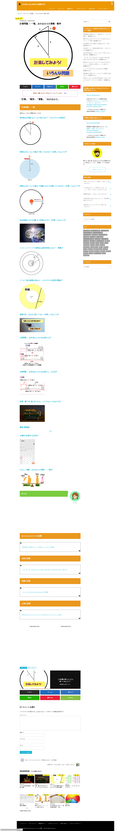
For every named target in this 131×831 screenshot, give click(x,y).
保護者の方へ (70, 8)
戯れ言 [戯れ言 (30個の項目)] (86, 245)
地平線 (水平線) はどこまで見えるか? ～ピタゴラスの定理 (41, 118)
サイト (21, 745)
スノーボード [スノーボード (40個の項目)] (103, 234)
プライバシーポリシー (103, 8)
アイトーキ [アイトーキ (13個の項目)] (104, 230)
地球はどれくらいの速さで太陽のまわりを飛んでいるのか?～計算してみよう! (49, 186)
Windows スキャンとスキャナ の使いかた (95, 205)
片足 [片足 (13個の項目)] (105, 249)
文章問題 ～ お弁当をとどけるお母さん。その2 (37, 372)
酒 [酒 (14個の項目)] (103, 253)
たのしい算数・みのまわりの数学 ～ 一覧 (35, 470)
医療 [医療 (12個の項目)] (107, 240)
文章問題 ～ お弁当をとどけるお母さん (34, 338)
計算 (35, 667)
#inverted (89, 130)
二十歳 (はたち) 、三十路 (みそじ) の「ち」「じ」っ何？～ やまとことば (96, 188)
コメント (23, 715)
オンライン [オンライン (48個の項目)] (87, 234)
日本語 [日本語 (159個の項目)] (86, 247)
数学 (30, 667)
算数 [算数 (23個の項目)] (91, 251)
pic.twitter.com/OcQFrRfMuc (94, 132)
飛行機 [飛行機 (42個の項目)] (86, 255)
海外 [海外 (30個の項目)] (90, 249)
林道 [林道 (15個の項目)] (106, 247)
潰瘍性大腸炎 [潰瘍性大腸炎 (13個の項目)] (98, 249)
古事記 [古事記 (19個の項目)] (86, 242)
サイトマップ (61, 8)
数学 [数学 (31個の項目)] (92, 245)
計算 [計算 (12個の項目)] (108, 251)
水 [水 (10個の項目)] (85, 249)
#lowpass (104, 104)
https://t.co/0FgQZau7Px (93, 95)
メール (22, 739)
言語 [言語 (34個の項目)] (103, 251)
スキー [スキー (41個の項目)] (94, 234)
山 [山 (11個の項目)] (101, 242)
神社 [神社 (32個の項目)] (86, 251)
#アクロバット (96, 100)
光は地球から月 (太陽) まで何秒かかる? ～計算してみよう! (42, 220)
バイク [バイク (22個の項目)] (97, 238)
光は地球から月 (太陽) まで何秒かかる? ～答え (96, 43)
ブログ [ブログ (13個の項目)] (92, 240)
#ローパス (97, 102)
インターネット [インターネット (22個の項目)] (97, 232)
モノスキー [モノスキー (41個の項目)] (100, 240)
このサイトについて (81, 8)
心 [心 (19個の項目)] (106, 242)
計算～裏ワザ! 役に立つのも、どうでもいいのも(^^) (39, 401)
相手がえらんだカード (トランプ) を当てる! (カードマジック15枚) (42, 614)
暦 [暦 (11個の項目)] (100, 247)
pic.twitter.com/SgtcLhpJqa (94, 106)
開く (65, 93)
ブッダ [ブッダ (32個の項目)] (86, 240)
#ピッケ (91, 102)
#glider (95, 104)
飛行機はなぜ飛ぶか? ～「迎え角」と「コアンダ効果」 (38, 547)
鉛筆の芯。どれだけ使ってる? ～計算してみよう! (38, 314)
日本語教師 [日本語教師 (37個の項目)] (94, 247)
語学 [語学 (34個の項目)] (86, 253)
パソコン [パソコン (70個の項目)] (105, 238)
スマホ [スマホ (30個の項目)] (86, 236)
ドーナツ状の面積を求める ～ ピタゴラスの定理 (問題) (40, 280)
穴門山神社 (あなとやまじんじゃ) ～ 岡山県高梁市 (96, 199)
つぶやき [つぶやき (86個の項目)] (87, 230)
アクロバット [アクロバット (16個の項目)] (88, 232)
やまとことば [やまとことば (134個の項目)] (95, 230)
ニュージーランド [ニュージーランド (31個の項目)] (89, 238)
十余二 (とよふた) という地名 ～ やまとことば (97, 182)
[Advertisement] (50, 517)
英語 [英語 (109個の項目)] (97, 251)
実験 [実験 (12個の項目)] (92, 242)
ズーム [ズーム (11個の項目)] (92, 236)
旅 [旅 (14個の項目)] (97, 245)
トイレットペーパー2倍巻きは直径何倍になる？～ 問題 (40, 248)
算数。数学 (23, 667)
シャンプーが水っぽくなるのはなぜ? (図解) (35, 592)
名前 (22, 732)
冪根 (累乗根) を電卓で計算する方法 (50, 431)
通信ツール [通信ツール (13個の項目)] (97, 253)
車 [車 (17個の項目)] (90, 253)
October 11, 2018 (100, 111)
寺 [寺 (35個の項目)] (97, 242)
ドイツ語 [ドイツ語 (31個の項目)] (100, 236)
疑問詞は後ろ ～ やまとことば (95, 194)
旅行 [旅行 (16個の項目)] (102, 245)
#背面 (93, 128)
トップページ (52, 8)
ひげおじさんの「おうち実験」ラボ (36, 828)
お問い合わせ (92, 8)
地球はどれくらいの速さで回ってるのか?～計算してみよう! (42, 152)
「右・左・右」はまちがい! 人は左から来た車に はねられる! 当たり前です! (44, 569)
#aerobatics (90, 104)
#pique (99, 104)
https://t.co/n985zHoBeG (93, 123)
